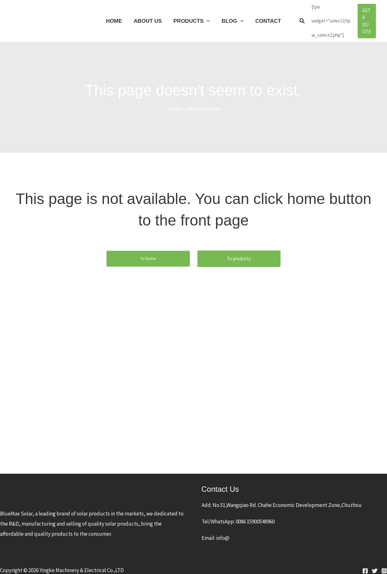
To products (239, 251)
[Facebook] (365, 563)
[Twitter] (375, 563)
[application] (206, 17)
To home (148, 251)
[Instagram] (384, 563)
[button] (300, 17)
